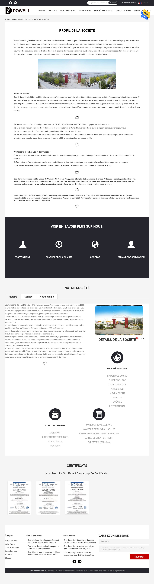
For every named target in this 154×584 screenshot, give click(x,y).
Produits (53, 11)
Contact (95, 257)
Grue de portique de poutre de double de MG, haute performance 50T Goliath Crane (80, 541)
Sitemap (8, 558)
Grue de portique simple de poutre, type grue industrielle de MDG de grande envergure (79, 547)
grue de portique (69, 536)
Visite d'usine (85, 11)
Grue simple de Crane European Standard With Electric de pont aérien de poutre (43, 541)
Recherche (113, 3)
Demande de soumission (128, 3)
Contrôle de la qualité (59, 257)
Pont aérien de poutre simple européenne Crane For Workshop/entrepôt (43, 547)
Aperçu (7, 19)
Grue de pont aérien (34, 536)
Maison (41, 11)
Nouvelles (139, 11)
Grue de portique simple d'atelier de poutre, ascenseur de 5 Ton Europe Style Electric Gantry (79, 554)
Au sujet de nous (67, 11)
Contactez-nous (123, 11)
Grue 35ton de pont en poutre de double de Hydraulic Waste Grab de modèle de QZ (44, 553)
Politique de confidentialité (38, 571)
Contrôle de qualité (103, 11)
